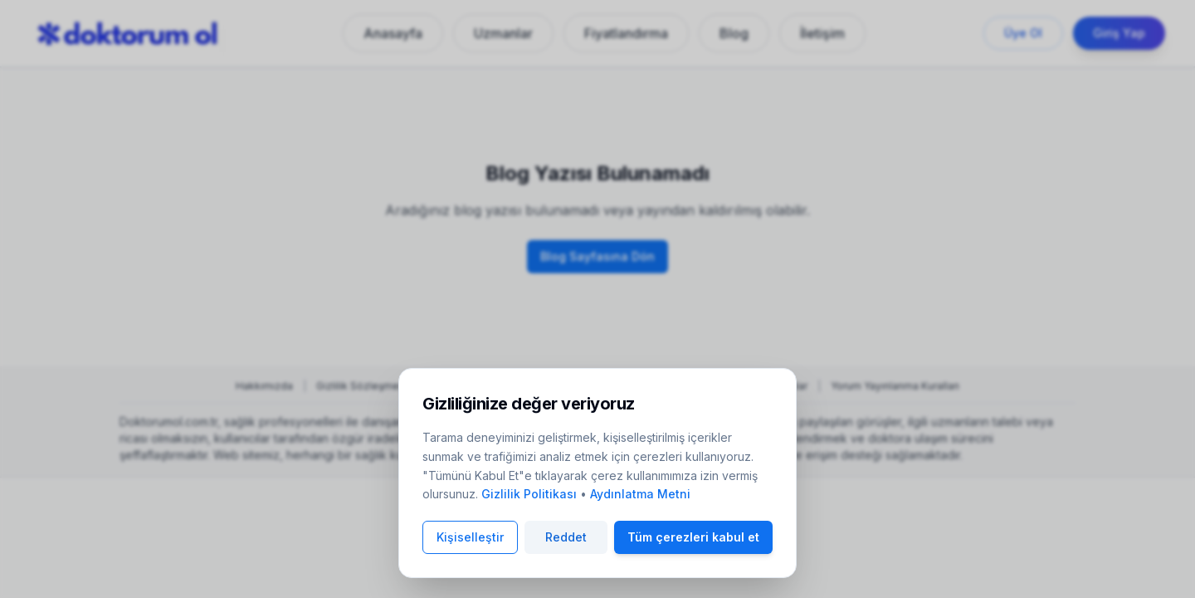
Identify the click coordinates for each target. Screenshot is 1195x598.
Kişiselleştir (470, 537)
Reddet (566, 537)
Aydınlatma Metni (640, 494)
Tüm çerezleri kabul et (693, 537)
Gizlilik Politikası (529, 494)
